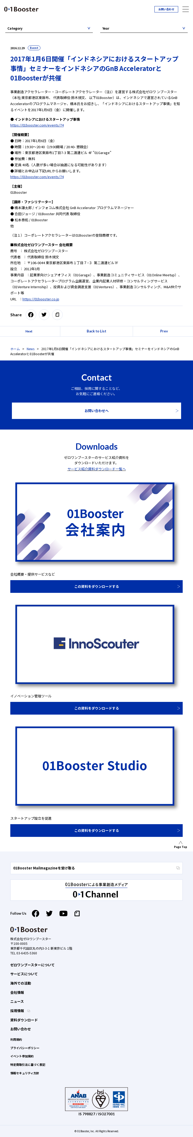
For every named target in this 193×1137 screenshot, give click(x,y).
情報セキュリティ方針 (24, 1073)
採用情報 (17, 1010)
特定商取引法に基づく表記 (27, 1064)
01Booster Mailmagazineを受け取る (96, 867)
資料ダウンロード (24, 1019)
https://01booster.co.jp (40, 298)
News (30, 348)
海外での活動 (20, 983)
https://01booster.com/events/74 (37, 125)
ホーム (15, 348)
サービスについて (24, 973)
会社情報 (17, 992)
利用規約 (16, 1039)
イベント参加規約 (22, 1056)
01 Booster (21, 9)
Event (34, 48)
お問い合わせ (166, 9)
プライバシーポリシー (24, 1048)
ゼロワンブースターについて (32, 964)
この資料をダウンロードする (96, 586)
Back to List (96, 331)
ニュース (17, 1001)
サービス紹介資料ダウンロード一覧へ (96, 468)
